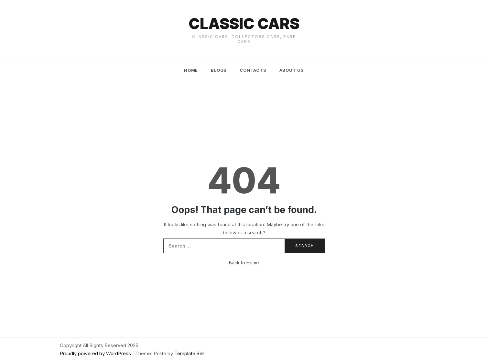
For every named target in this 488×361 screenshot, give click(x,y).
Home (191, 70)
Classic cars (244, 23)
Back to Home (244, 262)
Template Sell (189, 353)
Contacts (253, 70)
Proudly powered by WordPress (96, 353)
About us (291, 70)
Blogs (219, 70)
